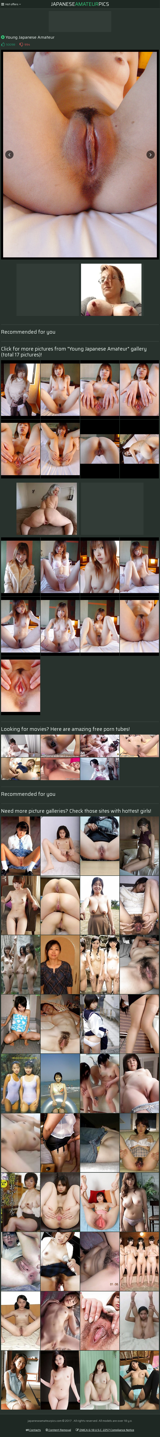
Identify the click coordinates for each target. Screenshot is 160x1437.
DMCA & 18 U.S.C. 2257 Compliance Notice (105, 1430)
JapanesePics (80, 4)
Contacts (33, 1430)
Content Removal (58, 1430)
